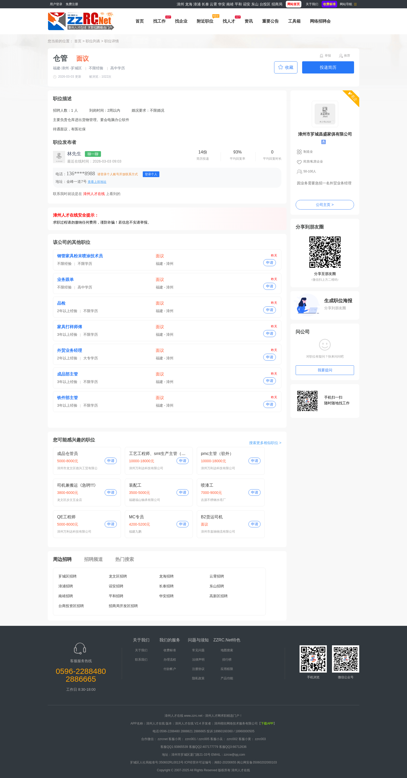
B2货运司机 (212, 517)
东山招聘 (216, 586)
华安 (221, 4)
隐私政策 (198, 678)
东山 (255, 4)
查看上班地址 (97, 182)
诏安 (246, 4)
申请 (269, 262)
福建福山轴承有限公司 (144, 500)
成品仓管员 (67, 453)
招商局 (277, 4)
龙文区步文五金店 (69, 500)
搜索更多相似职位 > (265, 443)
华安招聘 (166, 596)
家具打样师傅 (69, 327)
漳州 (180, 4)
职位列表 (93, 41)
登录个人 (151, 174)
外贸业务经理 (69, 350)
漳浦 (197, 4)
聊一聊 (92, 154)
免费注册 (72, 4)
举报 (328, 55)
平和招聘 (116, 596)
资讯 (249, 21)
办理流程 (170, 659)
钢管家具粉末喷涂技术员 (80, 256)
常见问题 (198, 650)
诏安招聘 (116, 586)
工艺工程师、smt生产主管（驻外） (161, 453)
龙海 (188, 4)
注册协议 (198, 669)
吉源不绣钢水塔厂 (213, 500)
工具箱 (294, 21)
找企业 (181, 21)
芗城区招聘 (67, 576)
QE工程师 (66, 517)
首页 (139, 21)
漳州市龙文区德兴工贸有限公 (77, 468)
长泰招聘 (166, 586)
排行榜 (227, 659)
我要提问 (325, 370)
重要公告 (270, 21)
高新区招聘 (218, 596)
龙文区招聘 (118, 576)
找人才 (229, 21)
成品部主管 (67, 374)
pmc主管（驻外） (217, 453)
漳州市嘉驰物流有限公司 (218, 531)
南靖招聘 (65, 596)
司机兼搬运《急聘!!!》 (77, 485)
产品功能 (227, 678)
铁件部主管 (67, 397)
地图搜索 (227, 650)
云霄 (213, 4)
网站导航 (346, 4)
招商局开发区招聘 (123, 606)
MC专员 (136, 517)
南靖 (230, 4)
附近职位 (205, 21)
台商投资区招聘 (71, 606)
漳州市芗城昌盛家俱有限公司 (325, 134)
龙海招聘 (166, 576)
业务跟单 (65, 279)
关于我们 (312, 4)
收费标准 (170, 650)
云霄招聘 (216, 576)
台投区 (265, 4)
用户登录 (56, 4)
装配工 (135, 485)
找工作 (159, 21)
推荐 (347, 55)
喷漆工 (207, 485)
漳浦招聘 (65, 586)
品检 (61, 303)
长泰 (205, 4)
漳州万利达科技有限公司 (146, 468)
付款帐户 (170, 669)
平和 (238, 4)
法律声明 (198, 659)
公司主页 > (325, 205)
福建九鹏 (135, 531)
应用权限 (227, 669)
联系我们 (141, 659)
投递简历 (328, 67)
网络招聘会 (320, 21)
